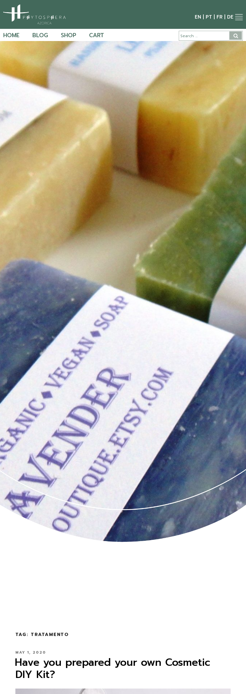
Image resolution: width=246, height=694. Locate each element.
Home (11, 35)
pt (209, 17)
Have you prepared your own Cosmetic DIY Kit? (112, 668)
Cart (96, 35)
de (230, 17)
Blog (40, 35)
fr (220, 17)
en (198, 17)
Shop (68, 35)
